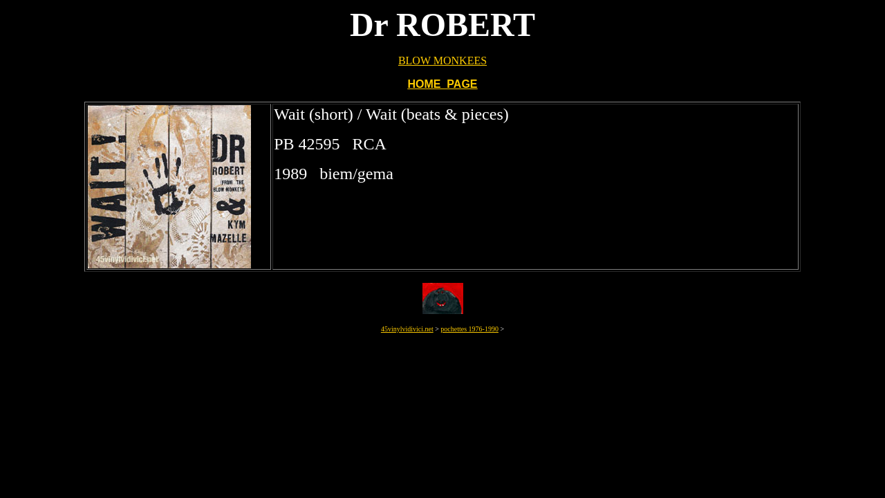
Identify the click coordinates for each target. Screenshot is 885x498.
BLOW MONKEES (442, 60)
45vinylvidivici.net (407, 329)
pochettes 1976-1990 (469, 329)
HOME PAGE (442, 84)
